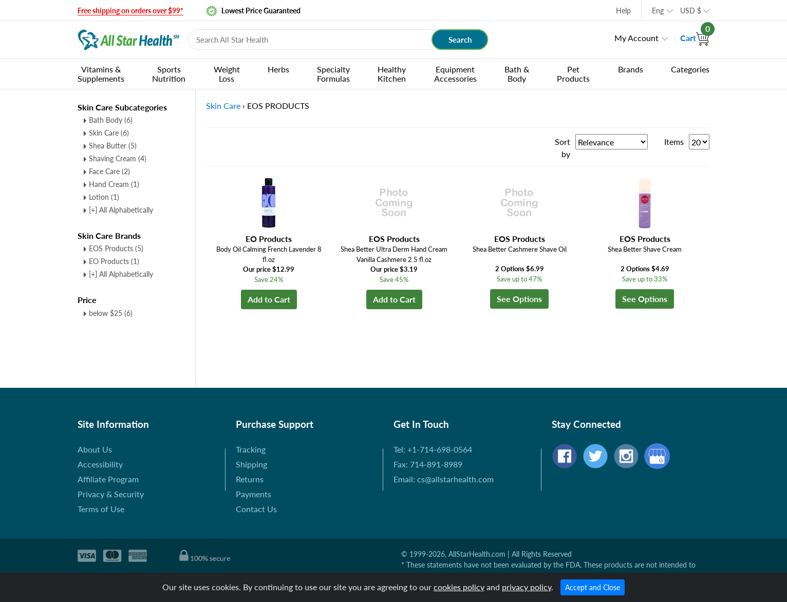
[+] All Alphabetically (121, 209)
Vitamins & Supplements (101, 73)
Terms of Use (101, 509)
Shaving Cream (117, 158)
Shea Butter (113, 145)
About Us (95, 449)
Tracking (251, 449)
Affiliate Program (108, 479)
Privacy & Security (111, 494)
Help (623, 10)
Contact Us (256, 509)
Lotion (104, 197)
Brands (630, 69)
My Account (636, 38)
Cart (694, 38)
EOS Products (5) (116, 248)
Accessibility (100, 464)
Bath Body (111, 120)
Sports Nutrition (168, 73)
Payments (253, 494)
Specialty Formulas (333, 73)
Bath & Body (516, 73)
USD (690, 10)
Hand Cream (114, 184)
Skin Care (109, 132)
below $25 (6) (111, 313)
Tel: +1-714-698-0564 (433, 449)
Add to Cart (269, 299)
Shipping (251, 464)
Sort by (562, 148)
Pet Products (573, 73)
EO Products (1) (114, 261)
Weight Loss (227, 73)
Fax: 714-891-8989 (428, 464)
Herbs (278, 69)
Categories (690, 69)
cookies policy (459, 587)
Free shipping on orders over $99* (130, 10)
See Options (519, 299)
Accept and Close (592, 587)
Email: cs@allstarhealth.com (444, 479)
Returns (250, 479)
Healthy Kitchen (392, 73)
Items (674, 141)
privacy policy (526, 587)
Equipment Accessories (455, 73)
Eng (658, 10)
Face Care (109, 171)
